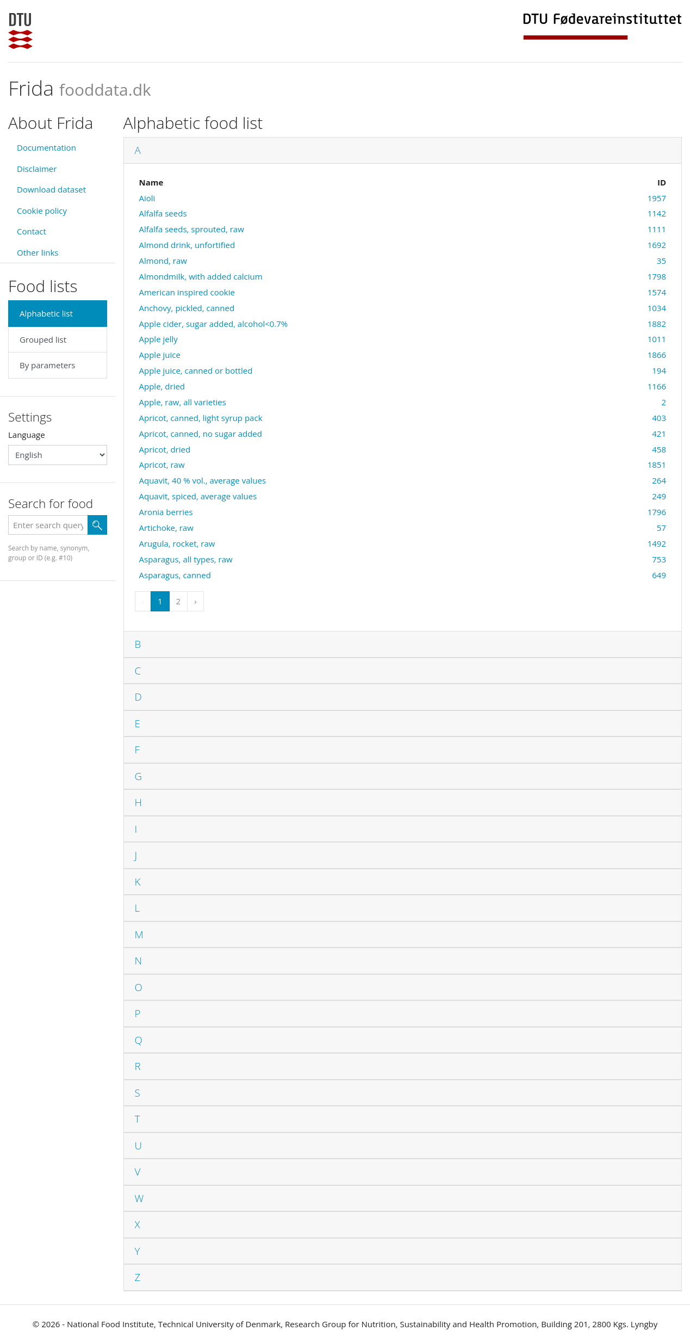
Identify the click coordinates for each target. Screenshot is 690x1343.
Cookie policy (42, 210)
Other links (37, 252)
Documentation (46, 147)
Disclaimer (37, 168)
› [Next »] (195, 601)
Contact (31, 231)
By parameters (47, 365)
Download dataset (51, 189)
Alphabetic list (46, 313)
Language (26, 434)
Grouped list (43, 339)
